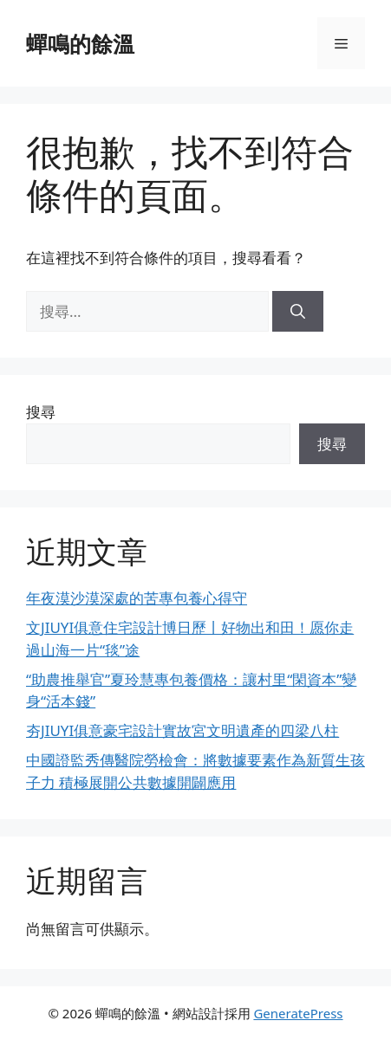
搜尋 (40, 412)
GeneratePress (297, 1013)
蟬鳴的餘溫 (80, 43)
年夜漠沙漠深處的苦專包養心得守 (136, 598)
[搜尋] (297, 312)
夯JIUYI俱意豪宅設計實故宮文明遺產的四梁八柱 (182, 730)
